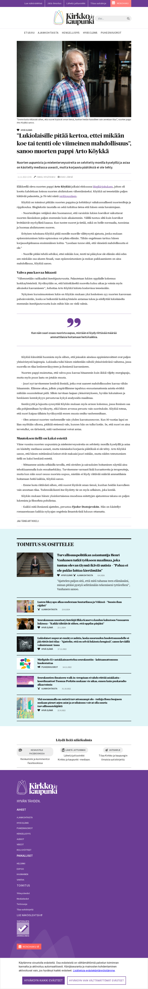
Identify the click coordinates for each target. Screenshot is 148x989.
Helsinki (21, 863)
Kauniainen (22, 874)
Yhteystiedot (23, 893)
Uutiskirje (114, 749)
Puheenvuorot (25, 828)
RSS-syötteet (24, 849)
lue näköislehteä (28, 915)
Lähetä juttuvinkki (76, 3)
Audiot (20, 839)
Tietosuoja (22, 904)
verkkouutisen (67, 196)
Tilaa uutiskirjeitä (25, 909)
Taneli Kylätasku (45, 177)
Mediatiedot (23, 898)
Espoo (20, 868)
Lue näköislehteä (33, 3)
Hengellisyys (24, 833)
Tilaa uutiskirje (98, 3)
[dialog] (74, 973)
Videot (20, 844)
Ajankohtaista (25, 817)
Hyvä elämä (23, 822)
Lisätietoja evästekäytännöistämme (94, 970)
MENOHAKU (123, 3)
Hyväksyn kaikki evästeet (43, 980)
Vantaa (20, 879)
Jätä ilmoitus (54, 3)
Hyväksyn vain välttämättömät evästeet (96, 980)
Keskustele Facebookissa (37, 751)
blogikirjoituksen (103, 186)
